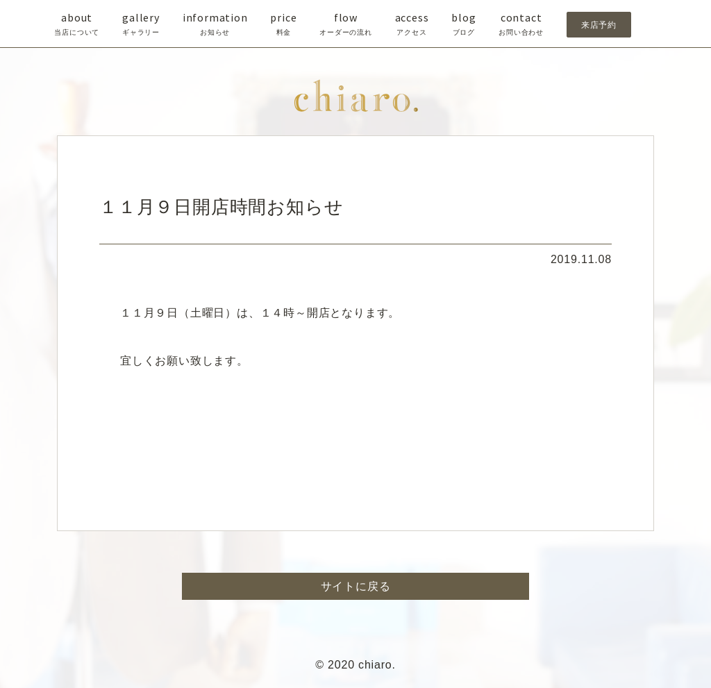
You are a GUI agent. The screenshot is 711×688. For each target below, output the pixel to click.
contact (521, 24)
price (283, 24)
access (412, 24)
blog (463, 24)
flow (345, 24)
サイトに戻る (356, 586)
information (215, 24)
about (76, 24)
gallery (141, 24)
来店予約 (599, 24)
